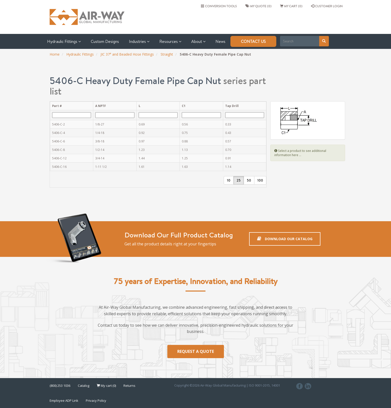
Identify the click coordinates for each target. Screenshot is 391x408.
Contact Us (253, 41)
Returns (129, 385)
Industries (139, 41)
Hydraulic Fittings (64, 41)
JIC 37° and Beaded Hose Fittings (127, 54)
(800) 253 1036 (60, 385)
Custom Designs (105, 41)
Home (55, 54)
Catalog (83, 385)
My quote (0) (258, 6)
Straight (167, 54)
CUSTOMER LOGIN (327, 6)
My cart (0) (291, 6)
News (220, 41)
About (198, 41)
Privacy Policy (96, 400)
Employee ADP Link (64, 400)
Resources (170, 41)
